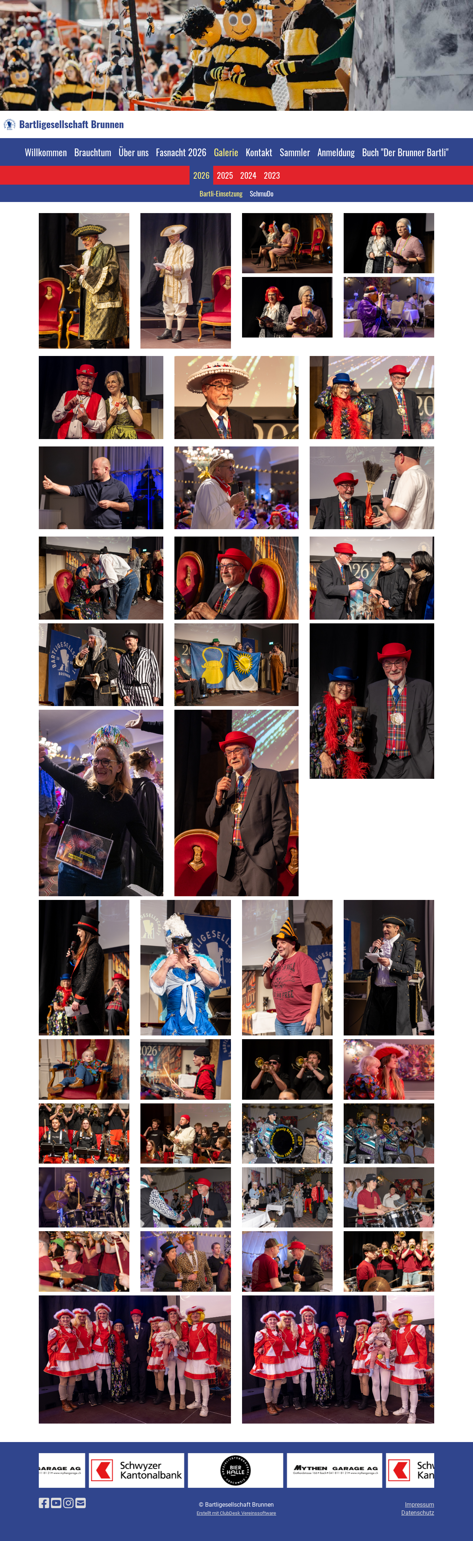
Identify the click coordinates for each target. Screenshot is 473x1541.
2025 (225, 175)
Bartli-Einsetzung (221, 193)
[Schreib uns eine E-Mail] (80, 1503)
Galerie (226, 152)
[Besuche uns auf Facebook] (44, 1503)
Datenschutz (417, 1512)
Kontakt (259, 152)
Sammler (295, 152)
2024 (248, 175)
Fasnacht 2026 (181, 152)
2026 (201, 175)
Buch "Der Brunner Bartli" (405, 152)
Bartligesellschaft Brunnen (71, 124)
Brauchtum (92, 152)
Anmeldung (336, 152)
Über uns (134, 152)
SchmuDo (261, 193)
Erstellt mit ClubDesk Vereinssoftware (236, 1513)
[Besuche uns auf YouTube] (56, 1503)
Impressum (419, 1504)
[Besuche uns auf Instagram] (68, 1503)
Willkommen (46, 152)
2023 (272, 175)
